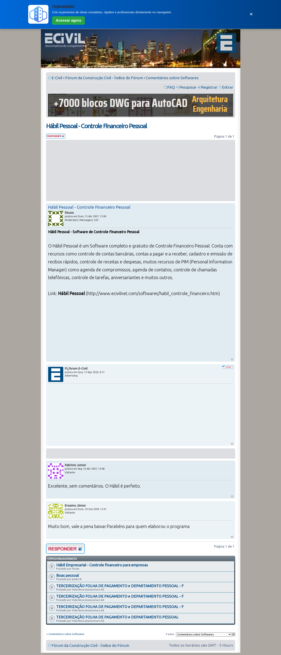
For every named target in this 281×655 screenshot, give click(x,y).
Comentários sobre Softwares (172, 78)
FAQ (171, 87)
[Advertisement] (140, 169)
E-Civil (56, 78)
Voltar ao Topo (232, 359)
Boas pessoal (67, 575)
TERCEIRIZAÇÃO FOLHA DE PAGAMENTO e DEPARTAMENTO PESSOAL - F (120, 586)
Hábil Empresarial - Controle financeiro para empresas (102, 565)
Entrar (227, 87)
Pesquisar (188, 87)
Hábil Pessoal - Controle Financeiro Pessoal (96, 126)
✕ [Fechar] (251, 14)
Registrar (209, 87)
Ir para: (170, 634)
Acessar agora (68, 20)
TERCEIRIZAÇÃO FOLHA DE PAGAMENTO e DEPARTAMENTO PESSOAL (117, 617)
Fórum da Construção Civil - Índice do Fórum (104, 78)
